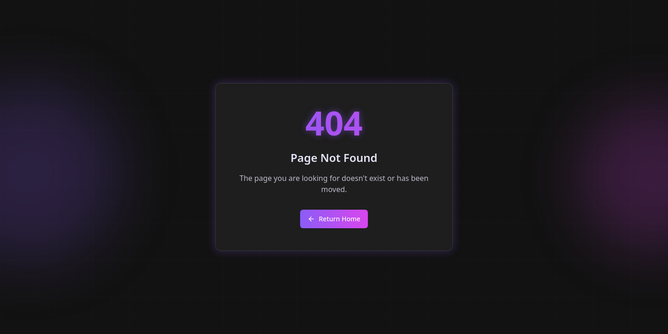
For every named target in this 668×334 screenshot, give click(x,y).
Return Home (334, 218)
